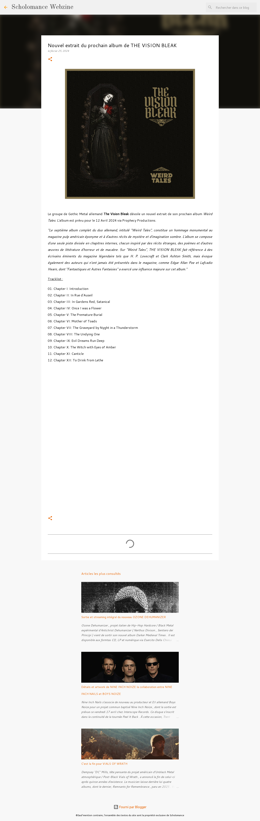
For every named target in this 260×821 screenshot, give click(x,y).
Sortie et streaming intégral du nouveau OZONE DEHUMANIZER (123, 617)
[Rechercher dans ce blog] (235, 7)
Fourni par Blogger (130, 807)
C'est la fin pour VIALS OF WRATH (104, 764)
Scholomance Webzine (42, 7)
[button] (50, 59)
